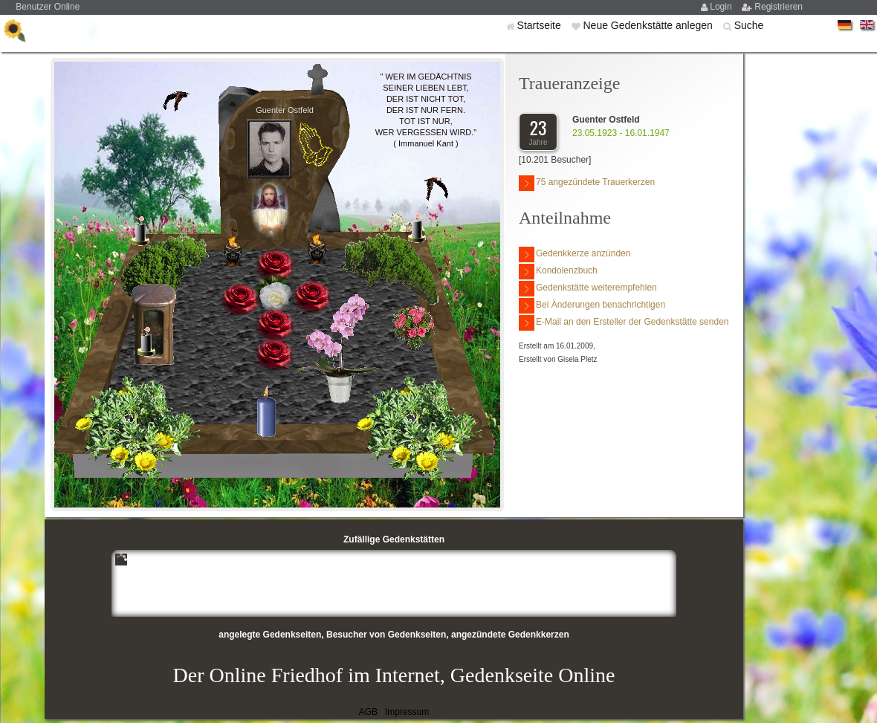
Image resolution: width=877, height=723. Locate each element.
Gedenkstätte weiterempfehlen (588, 288)
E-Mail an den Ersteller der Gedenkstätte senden (623, 323)
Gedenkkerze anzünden (574, 254)
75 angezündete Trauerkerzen (587, 183)
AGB (368, 712)
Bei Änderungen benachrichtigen (592, 306)
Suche (749, 25)
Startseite (540, 25)
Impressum (407, 712)
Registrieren (778, 6)
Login (722, 6)
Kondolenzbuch (558, 271)
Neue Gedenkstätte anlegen (649, 25)
